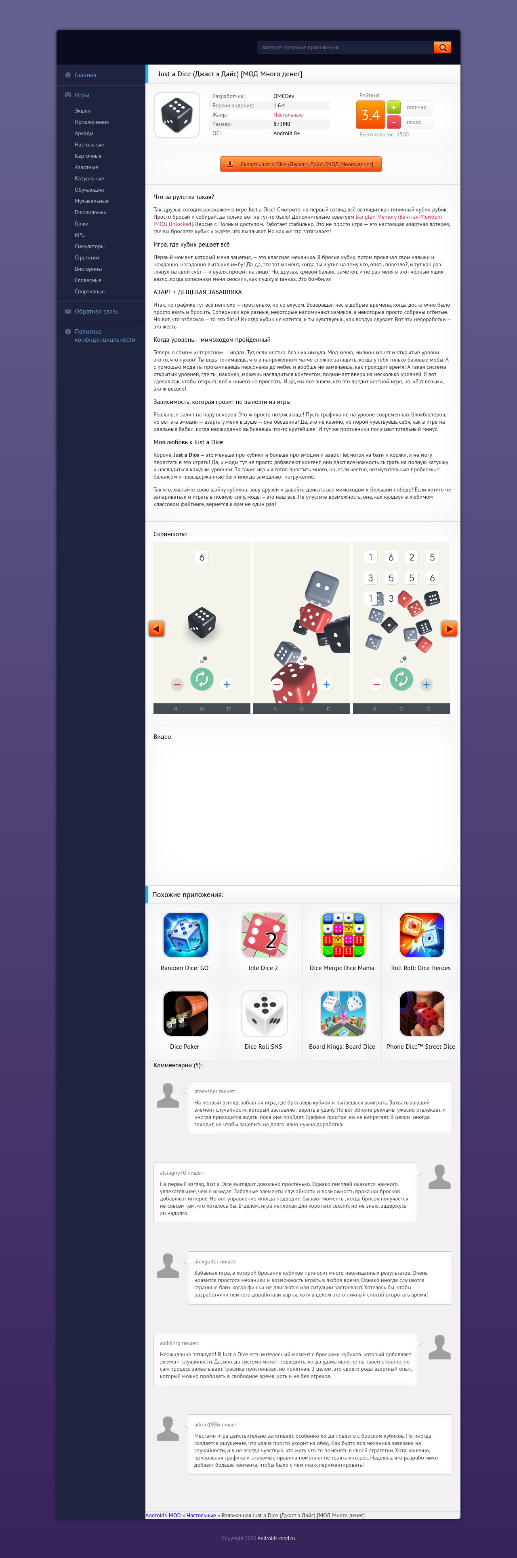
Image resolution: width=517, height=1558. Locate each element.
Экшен (83, 110)
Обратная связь (91, 311)
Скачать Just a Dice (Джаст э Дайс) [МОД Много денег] (307, 164)
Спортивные (90, 291)
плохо (404, 122)
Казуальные (89, 178)
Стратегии (87, 257)
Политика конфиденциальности (99, 335)
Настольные (89, 144)
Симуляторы (90, 246)
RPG (80, 234)
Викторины (88, 268)
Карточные (88, 155)
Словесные (88, 280)
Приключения (92, 121)
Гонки (81, 223)
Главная (80, 75)
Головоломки (91, 212)
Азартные (86, 167)
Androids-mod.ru (276, 1538)
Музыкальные (92, 201)
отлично (407, 107)
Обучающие (89, 189)
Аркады (84, 133)
